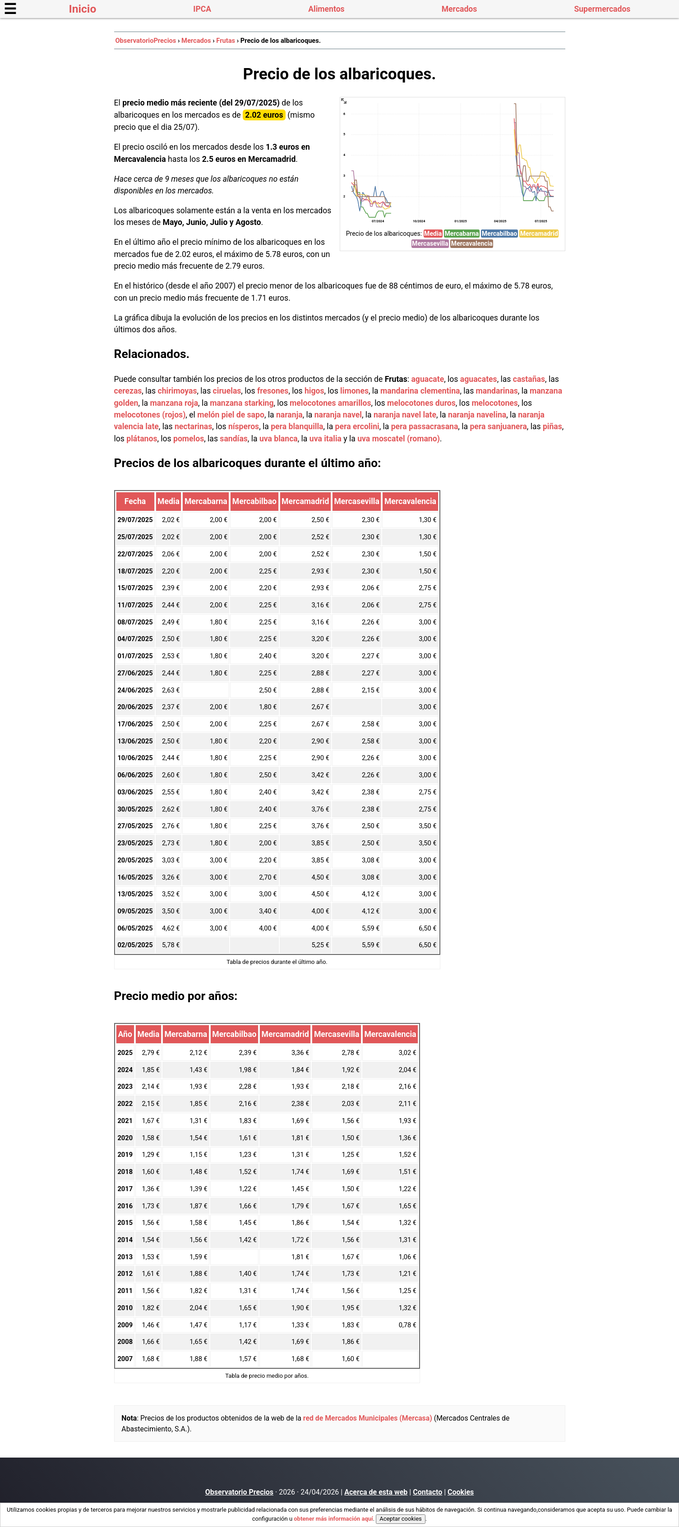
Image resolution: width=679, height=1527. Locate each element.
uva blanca (278, 438)
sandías (233, 438)
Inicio (83, 8)
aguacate (427, 379)
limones (354, 390)
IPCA (202, 9)
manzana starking (241, 403)
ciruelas (227, 390)
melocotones (494, 403)
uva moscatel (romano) (398, 438)
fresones (272, 390)
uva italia (325, 438)
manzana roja (174, 403)
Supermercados (602, 9)
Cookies (461, 1492)
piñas (552, 426)
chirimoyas (177, 390)
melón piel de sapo (230, 414)
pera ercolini (357, 426)
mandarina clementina (420, 390)
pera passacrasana (424, 426)
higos (314, 390)
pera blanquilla (297, 426)
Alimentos (326, 9)
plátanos (141, 438)
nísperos (243, 426)
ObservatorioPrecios (145, 41)
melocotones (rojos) (150, 414)
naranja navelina (477, 414)
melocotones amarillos (330, 403)
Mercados (459, 9)
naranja (289, 414)
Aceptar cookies (400, 1518)
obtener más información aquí (333, 1518)
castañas (529, 379)
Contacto (427, 1492)
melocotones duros (421, 403)
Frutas (225, 41)
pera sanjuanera (498, 426)
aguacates (478, 379)
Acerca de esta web (375, 1492)
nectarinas (193, 426)
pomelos (188, 438)
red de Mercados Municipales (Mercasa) (367, 1418)
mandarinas (497, 390)
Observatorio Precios (239, 1492)
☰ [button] (10, 9)
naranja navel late (405, 414)
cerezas (128, 390)
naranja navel (338, 414)
